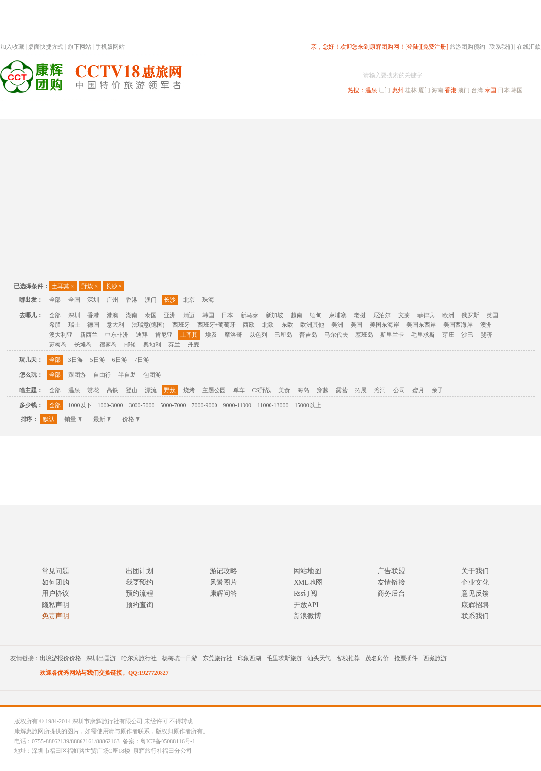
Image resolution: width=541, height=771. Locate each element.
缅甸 (316, 315)
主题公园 (214, 390)
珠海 (208, 299)
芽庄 (448, 334)
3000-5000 (142, 405)
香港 (451, 90)
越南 (296, 315)
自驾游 (432, 109)
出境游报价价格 (60, 658)
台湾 (477, 90)
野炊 (89, 286)
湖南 (131, 315)
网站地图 (307, 571)
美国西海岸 (458, 324)
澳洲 (486, 324)
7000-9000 (204, 405)
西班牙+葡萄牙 (216, 324)
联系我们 (501, 46)
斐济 (486, 334)
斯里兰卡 (392, 334)
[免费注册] (434, 46)
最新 (102, 419)
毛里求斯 (423, 334)
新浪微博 (307, 616)
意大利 (115, 324)
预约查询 (139, 605)
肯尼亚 (164, 334)
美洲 (337, 324)
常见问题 (55, 571)
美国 (356, 324)
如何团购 (55, 582)
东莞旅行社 (217, 658)
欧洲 (448, 315)
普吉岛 (308, 334)
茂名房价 (377, 658)
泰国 (490, 90)
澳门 (464, 90)
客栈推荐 (348, 658)
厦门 (424, 90)
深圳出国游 (101, 658)
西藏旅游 (435, 658)
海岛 (303, 390)
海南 (437, 90)
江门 (384, 90)
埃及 (211, 334)
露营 (342, 390)
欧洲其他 (312, 324)
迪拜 (142, 334)
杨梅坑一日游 (179, 658)
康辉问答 (223, 593)
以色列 (258, 334)
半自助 (127, 375)
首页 (133, 109)
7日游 (142, 359)
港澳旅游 (347, 109)
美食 (284, 390)
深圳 (93, 299)
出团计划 (139, 571)
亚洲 (170, 315)
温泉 (371, 90)
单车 (239, 390)
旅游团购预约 (467, 46)
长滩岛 (83, 344)
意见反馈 (475, 593)
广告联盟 (391, 571)
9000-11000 (237, 405)
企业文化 (475, 582)
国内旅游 (303, 109)
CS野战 (261, 390)
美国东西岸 (421, 324)
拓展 (361, 390)
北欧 (268, 324)
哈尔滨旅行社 (139, 658)
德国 (93, 324)
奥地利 (152, 344)
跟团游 (77, 375)
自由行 (102, 375)
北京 (189, 299)
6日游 (119, 359)
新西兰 (89, 334)
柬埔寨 (338, 315)
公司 (399, 390)
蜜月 (418, 390)
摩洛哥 (233, 334)
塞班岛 (364, 334)
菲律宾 (426, 315)
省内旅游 (258, 109)
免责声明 (55, 616)
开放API (306, 605)
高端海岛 (473, 109)
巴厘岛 (283, 334)
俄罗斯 (470, 315)
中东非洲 (117, 334)
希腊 (55, 324)
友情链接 (391, 582)
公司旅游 (517, 109)
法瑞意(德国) (148, 324)
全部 (55, 299)
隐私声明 (55, 605)
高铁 (112, 390)
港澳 (112, 315)
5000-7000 (173, 405)
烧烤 (189, 390)
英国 (492, 315)
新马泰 (249, 315)
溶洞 (380, 390)
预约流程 (139, 593)
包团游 (152, 375)
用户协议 (55, 593)
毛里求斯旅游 (284, 658)
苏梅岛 (58, 344)
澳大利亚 (61, 334)
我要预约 (139, 582)
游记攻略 (223, 571)
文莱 (404, 315)
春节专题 (170, 109)
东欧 (287, 324)
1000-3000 (110, 405)
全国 (74, 299)
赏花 (93, 390)
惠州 (398, 90)
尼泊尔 (382, 315)
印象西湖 (249, 658)
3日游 (75, 359)
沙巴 (467, 334)
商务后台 (391, 593)
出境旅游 (391, 109)
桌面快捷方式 (45, 46)
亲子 (437, 390)
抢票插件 (406, 658)
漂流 (151, 390)
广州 (112, 299)
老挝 (360, 315)
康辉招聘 (475, 605)
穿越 (322, 390)
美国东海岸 (384, 324)
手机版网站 (110, 46)
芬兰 (174, 344)
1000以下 (80, 405)
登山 (131, 390)
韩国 (517, 90)
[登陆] (413, 46)
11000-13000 (273, 405)
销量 (73, 419)
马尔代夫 (336, 334)
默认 (48, 419)
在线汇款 (529, 46)
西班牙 (181, 324)
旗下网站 (79, 46)
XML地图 (308, 582)
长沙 (114, 286)
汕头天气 (319, 658)
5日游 (97, 359)
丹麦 (193, 344)
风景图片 (223, 582)
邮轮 (130, 344)
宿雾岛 (108, 344)
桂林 (411, 90)
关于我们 (475, 571)
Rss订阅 (305, 593)
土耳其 (63, 286)
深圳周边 (214, 109)
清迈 (189, 315)
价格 (131, 419)
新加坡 (274, 315)
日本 (504, 90)
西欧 (249, 324)
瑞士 (74, 324)
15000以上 (308, 405)
